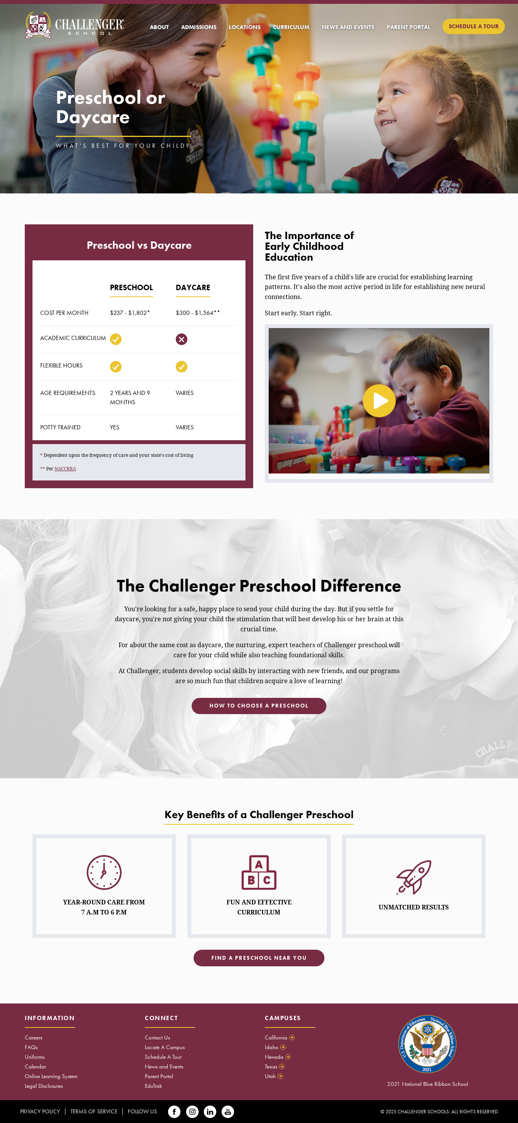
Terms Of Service (93, 1111)
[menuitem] (159, 27)
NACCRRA (65, 469)
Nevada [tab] (278, 1057)
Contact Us (157, 1037)
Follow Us (142, 1111)
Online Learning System (51, 1076)
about (159, 27)
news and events (348, 27)
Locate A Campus (165, 1047)
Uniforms (35, 1057)
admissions (198, 27)
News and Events (164, 1066)
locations (245, 27)
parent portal (409, 27)
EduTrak (153, 1086)
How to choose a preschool (259, 706)
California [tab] (280, 1037)
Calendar (35, 1066)
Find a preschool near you (259, 958)
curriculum (291, 27)
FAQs (31, 1047)
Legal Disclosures (44, 1086)
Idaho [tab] (275, 1047)
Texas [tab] (275, 1066)
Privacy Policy (40, 1111)
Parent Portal (159, 1076)
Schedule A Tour (163, 1057)
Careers (33, 1037)
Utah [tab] (274, 1076)
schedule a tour (474, 26)
